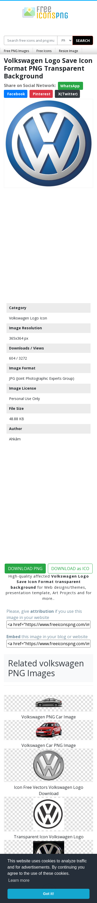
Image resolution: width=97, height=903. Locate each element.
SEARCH (83, 40)
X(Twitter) (67, 93)
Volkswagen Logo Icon (28, 318)
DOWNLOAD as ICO (70, 568)
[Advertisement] (48, 244)
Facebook (15, 93)
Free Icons (43, 51)
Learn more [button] (18, 880)
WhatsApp (70, 85)
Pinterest (41, 93)
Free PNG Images (16, 51)
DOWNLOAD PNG (25, 568)
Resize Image (68, 51)
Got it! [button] (48, 894)
